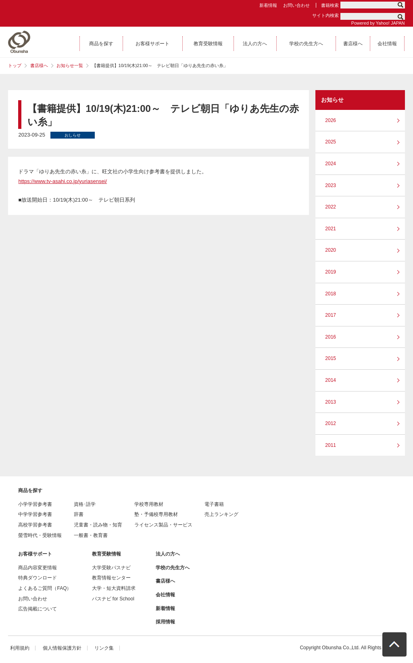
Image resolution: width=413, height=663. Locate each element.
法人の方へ (168, 554)
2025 (330, 142)
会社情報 (165, 595)
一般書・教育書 (91, 535)
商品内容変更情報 (37, 567)
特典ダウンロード (37, 578)
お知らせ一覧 (69, 65)
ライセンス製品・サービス (163, 525)
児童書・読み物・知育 (98, 525)
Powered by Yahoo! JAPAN (378, 23)
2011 (330, 445)
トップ (14, 65)
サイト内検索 (325, 15)
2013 (330, 402)
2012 (330, 423)
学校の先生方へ (173, 567)
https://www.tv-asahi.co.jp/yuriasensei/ (62, 181)
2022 (330, 207)
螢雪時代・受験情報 (40, 535)
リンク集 (104, 648)
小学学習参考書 (35, 504)
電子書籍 (214, 504)
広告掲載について (37, 609)
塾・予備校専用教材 (156, 514)
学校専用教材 (148, 504)
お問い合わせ (296, 5)
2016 (330, 337)
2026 (330, 120)
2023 (330, 185)
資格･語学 (85, 504)
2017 (330, 315)
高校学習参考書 (35, 525)
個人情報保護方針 (62, 648)
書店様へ (39, 65)
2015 (330, 358)
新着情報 (268, 5)
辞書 (78, 514)
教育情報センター (111, 578)
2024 (330, 163)
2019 (330, 272)
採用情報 (165, 622)
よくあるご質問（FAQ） (44, 588)
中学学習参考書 (35, 514)
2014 (330, 380)
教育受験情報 (106, 554)
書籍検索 (330, 5)
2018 (330, 294)
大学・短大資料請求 (114, 588)
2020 (330, 250)
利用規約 (19, 648)
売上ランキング (221, 514)
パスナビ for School (113, 599)
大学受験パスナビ (111, 567)
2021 (330, 229)
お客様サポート (35, 554)
